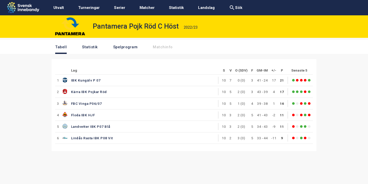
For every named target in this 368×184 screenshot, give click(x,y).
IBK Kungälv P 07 (86, 80)
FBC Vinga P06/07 (86, 103)
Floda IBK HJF (83, 115)
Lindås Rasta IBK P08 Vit (92, 138)
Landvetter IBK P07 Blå (90, 126)
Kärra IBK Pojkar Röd (89, 92)
